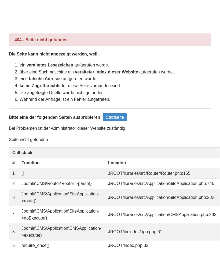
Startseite (115, 117)
